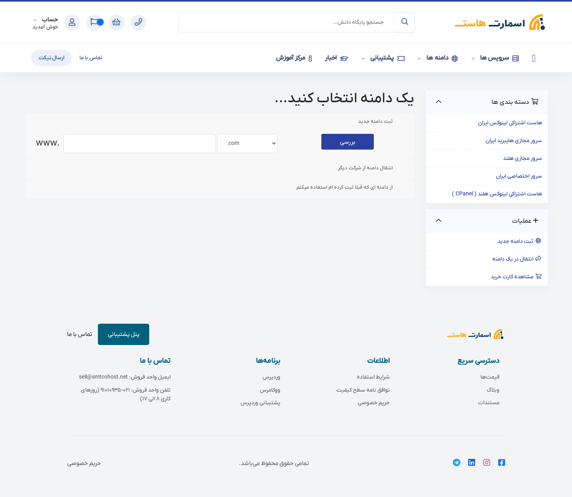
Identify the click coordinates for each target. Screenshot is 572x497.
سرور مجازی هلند (522, 158)
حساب (49, 20)
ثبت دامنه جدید (519, 241)
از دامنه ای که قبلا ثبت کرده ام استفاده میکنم (350, 187)
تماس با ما (90, 58)
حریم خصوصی (84, 463)
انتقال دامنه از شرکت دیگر (371, 168)
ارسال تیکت (51, 58)
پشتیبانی (387, 58)
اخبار (336, 58)
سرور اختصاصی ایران (519, 176)
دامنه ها (441, 58)
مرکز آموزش (293, 58)
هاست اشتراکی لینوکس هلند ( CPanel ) (497, 194)
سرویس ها (498, 58)
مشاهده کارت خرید (516, 277)
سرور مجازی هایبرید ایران (514, 140)
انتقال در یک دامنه (517, 259)
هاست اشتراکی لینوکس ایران (510, 123)
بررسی (347, 142)
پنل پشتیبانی (123, 334)
